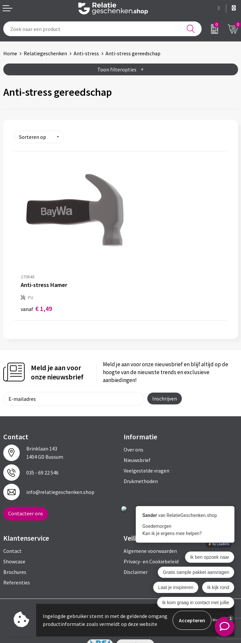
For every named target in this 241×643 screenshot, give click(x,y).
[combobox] (102, 28)
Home (10, 53)
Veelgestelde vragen (146, 454)
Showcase (14, 545)
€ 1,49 (36, 293)
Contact (12, 535)
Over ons (133, 433)
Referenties (16, 566)
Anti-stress (86, 53)
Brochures (14, 556)
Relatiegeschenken (45, 53)
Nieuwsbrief (137, 444)
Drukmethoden (141, 465)
